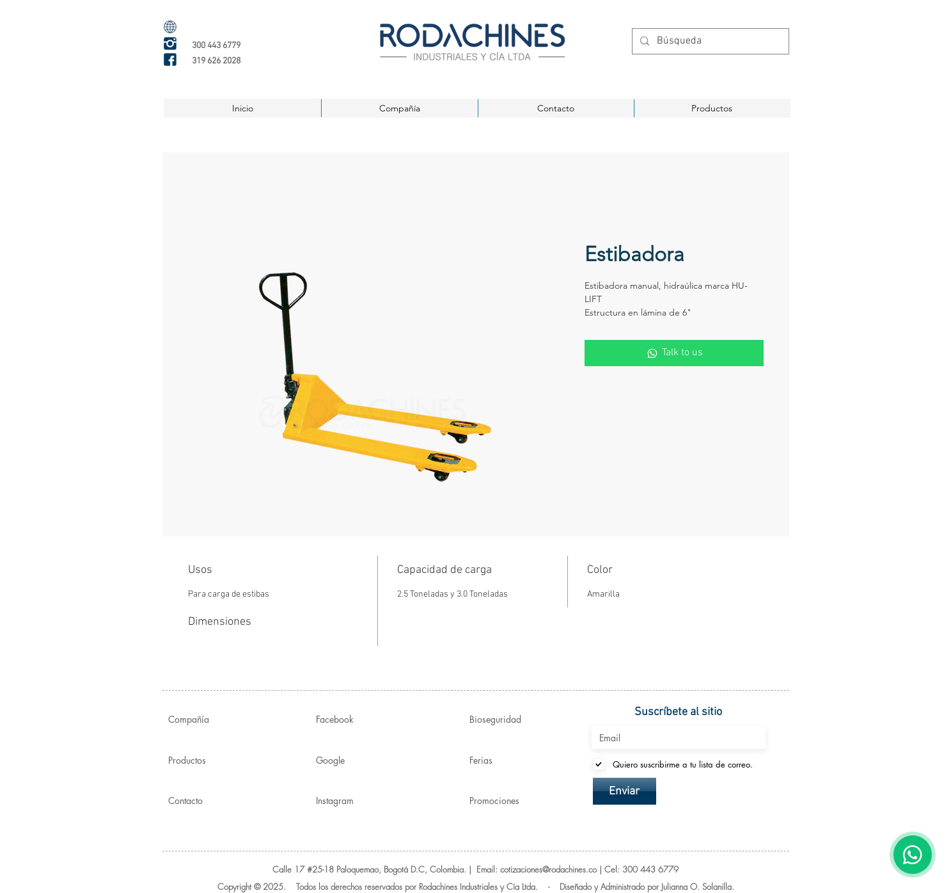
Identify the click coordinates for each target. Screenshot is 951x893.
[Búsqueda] (709, 41)
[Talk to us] (674, 353)
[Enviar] (624, 791)
